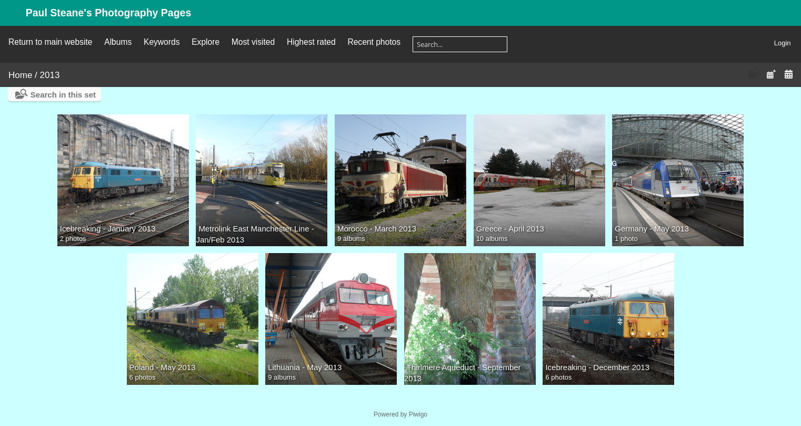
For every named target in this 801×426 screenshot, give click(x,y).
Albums (118, 41)
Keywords (161, 41)
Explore (205, 41)
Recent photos (373, 41)
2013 (50, 75)
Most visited (253, 41)
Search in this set (63, 94)
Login (782, 43)
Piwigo (418, 414)
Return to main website (50, 41)
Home (20, 75)
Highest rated (311, 41)
